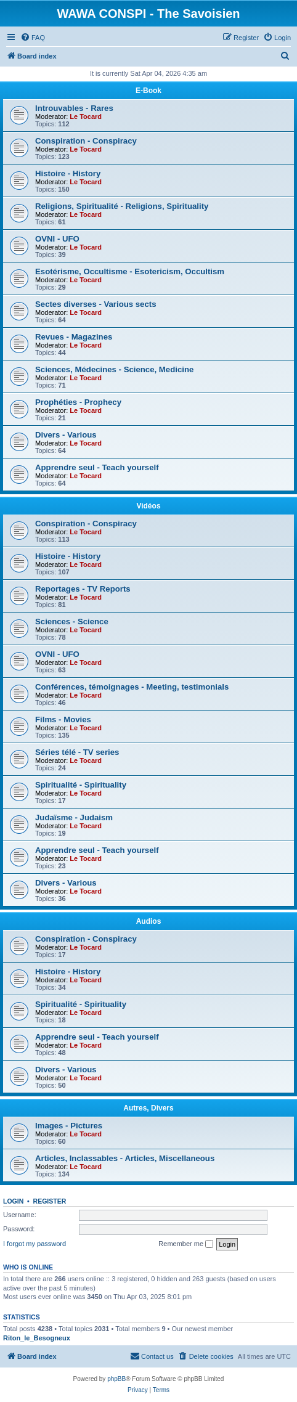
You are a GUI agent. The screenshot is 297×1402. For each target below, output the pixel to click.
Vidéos (148, 506)
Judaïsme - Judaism (74, 817)
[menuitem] (32, 37)
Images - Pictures (68, 1125)
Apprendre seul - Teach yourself (97, 467)
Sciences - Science (71, 621)
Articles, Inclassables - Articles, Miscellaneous (124, 1158)
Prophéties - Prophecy (78, 402)
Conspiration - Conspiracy (86, 140)
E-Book (148, 90)
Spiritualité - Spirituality (80, 784)
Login (13, 1201)
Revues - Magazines (73, 336)
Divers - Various (66, 434)
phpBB (116, 1379)
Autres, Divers (148, 1108)
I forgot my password (34, 1243)
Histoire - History (67, 173)
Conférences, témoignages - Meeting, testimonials (132, 686)
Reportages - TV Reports (83, 588)
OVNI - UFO (57, 238)
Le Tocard (86, 116)
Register (50, 1201)
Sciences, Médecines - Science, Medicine (114, 369)
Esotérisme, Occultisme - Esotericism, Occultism (129, 271)
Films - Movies (63, 719)
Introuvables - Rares (74, 108)
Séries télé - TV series (77, 752)
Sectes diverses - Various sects (95, 304)
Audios (148, 921)
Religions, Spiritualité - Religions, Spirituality (121, 206)
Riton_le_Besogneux (36, 1338)
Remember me (185, 1244)
